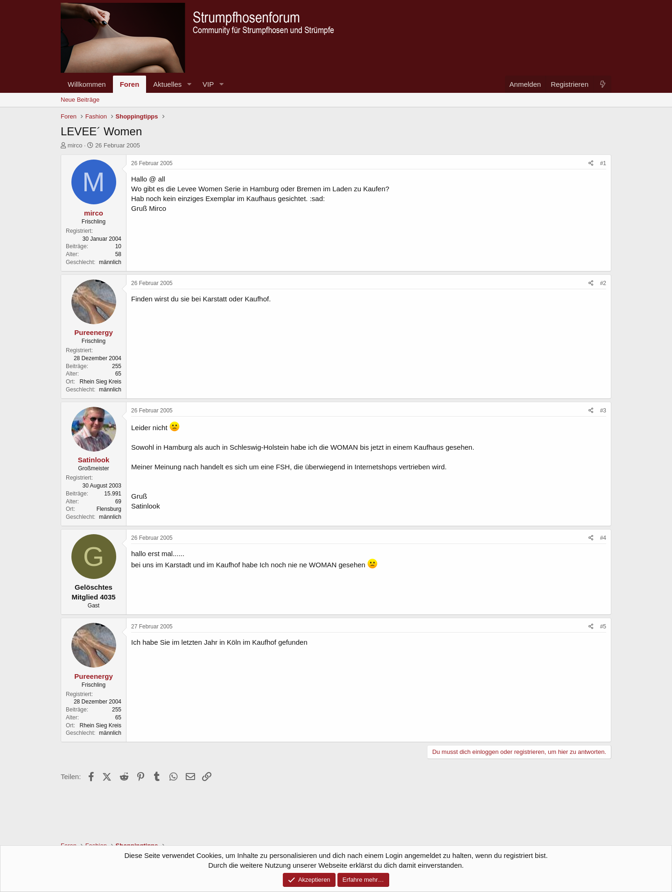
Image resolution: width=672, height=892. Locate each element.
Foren (130, 84)
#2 (603, 283)
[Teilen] (591, 163)
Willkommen (87, 84)
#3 (603, 410)
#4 (603, 538)
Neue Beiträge (80, 99)
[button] (189, 84)
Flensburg (109, 509)
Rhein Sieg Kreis (100, 381)
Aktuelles (167, 84)
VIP (208, 84)
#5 (603, 626)
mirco (75, 145)
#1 (603, 163)
